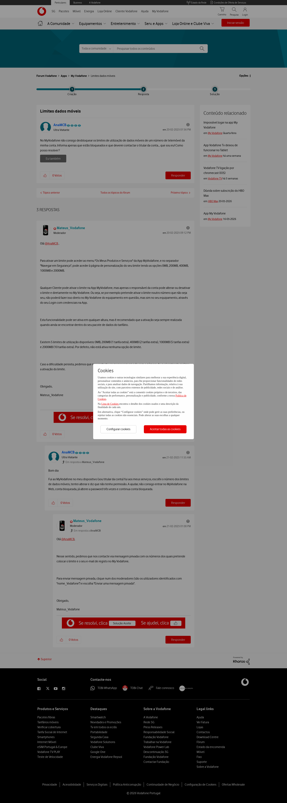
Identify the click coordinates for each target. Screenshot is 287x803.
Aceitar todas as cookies (165, 429)
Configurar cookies (118, 429)
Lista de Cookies (110, 404)
